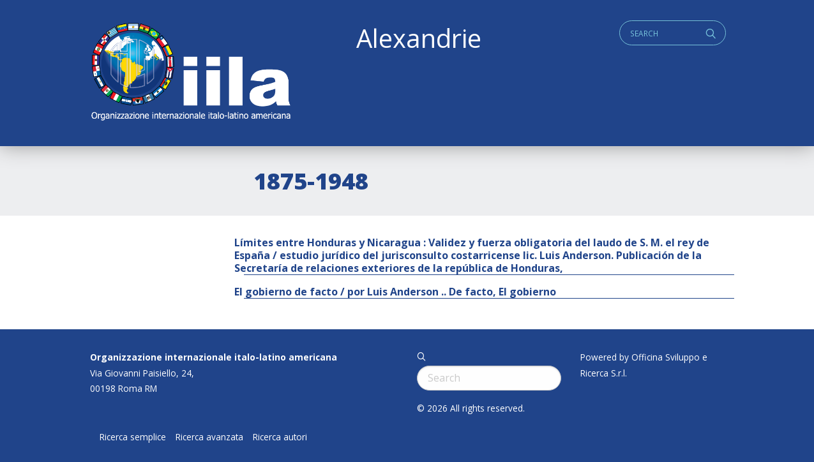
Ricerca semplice (133, 437)
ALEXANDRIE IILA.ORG (190, 73)
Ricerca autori (280, 437)
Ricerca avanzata (209, 437)
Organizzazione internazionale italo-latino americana (213, 357)
